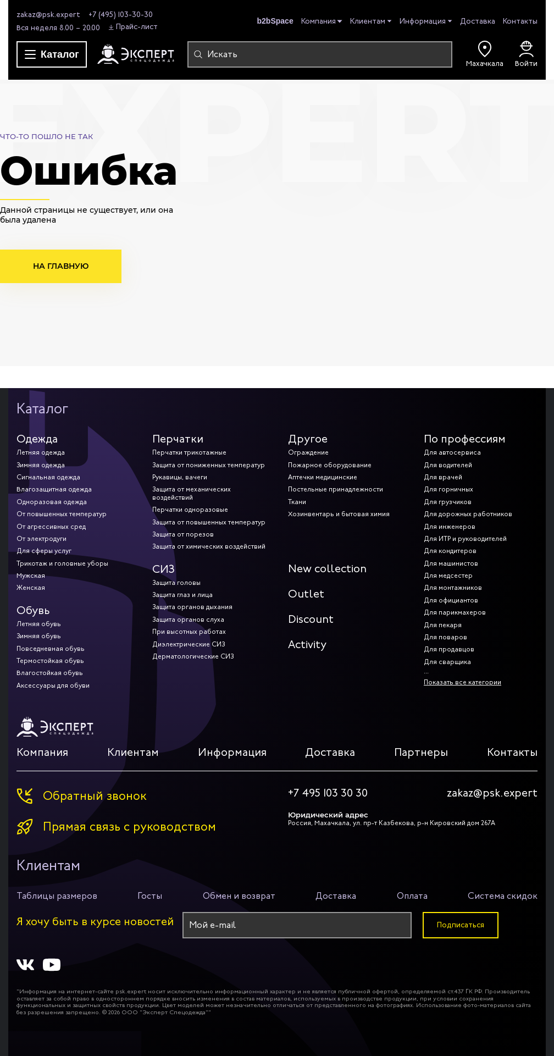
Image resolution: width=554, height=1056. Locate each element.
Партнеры (421, 752)
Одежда (37, 439)
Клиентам (367, 21)
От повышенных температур (61, 514)
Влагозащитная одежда (54, 489)
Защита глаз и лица (182, 594)
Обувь (33, 610)
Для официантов (451, 600)
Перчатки (177, 439)
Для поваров (445, 637)
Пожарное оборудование (330, 465)
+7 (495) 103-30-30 (120, 14)
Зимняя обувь (38, 636)
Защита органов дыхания (192, 606)
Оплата (412, 896)
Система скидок (503, 896)
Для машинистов (451, 563)
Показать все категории (462, 682)
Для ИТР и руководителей (465, 538)
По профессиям (465, 439)
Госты (149, 896)
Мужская (30, 575)
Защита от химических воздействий (208, 546)
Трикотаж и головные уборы (62, 563)
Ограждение (308, 452)
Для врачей (443, 477)
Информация (423, 21)
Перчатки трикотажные (189, 452)
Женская (30, 587)
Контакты (520, 21)
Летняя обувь (38, 624)
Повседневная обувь (50, 648)
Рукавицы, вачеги (179, 477)
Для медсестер (448, 575)
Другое (308, 439)
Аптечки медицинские (322, 477)
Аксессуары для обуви (53, 685)
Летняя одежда (40, 452)
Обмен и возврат (239, 896)
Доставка (477, 21)
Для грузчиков (448, 501)
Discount (311, 619)
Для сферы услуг (43, 550)
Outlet (306, 594)
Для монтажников (453, 587)
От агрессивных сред (51, 526)
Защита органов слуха (188, 619)
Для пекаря (443, 625)
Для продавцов (449, 649)
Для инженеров (449, 526)
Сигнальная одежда (48, 477)
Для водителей (448, 465)
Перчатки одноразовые (190, 509)
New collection (327, 568)
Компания (318, 21)
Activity (307, 644)
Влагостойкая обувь (49, 672)
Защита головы (176, 582)
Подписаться (460, 925)
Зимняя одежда (40, 465)
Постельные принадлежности (335, 489)
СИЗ (163, 569)
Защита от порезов (183, 534)
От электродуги (41, 538)
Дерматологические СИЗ (193, 656)
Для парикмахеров (455, 612)
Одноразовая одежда (51, 501)
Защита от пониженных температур (208, 465)
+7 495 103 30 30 (328, 793)
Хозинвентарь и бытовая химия (339, 514)
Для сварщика (447, 661)
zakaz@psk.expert (48, 14)
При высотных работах (189, 631)
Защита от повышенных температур (208, 522)
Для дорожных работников (468, 514)
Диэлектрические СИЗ (188, 644)
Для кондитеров (450, 550)
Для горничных (448, 489)
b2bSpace (275, 20)
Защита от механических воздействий (191, 493)
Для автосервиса (452, 452)
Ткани (297, 501)
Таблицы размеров (56, 896)
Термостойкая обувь (50, 660)
